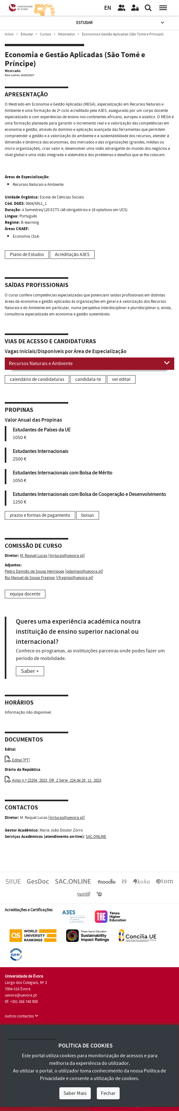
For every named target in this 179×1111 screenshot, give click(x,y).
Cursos (45, 34)
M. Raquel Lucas (33, 556)
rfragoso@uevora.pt (74, 578)
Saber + (30, 671)
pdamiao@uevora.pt (84, 571)
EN (107, 8)
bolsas (87, 515)
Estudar (120, 23)
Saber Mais (75, 1093)
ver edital (121, 379)
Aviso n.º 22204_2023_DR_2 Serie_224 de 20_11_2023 (53, 780)
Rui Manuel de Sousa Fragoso (30, 578)
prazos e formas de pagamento (40, 515)
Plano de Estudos (27, 255)
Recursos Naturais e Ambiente (89, 363)
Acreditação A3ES (72, 255)
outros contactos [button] (21, 1016)
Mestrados (66, 34)
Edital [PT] (17, 760)
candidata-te (88, 379)
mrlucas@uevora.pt (66, 556)
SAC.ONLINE (96, 836)
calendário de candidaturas (37, 379)
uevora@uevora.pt (21, 995)
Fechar (108, 1093)
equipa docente (25, 594)
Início (9, 34)
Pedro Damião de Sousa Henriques (34, 571)
